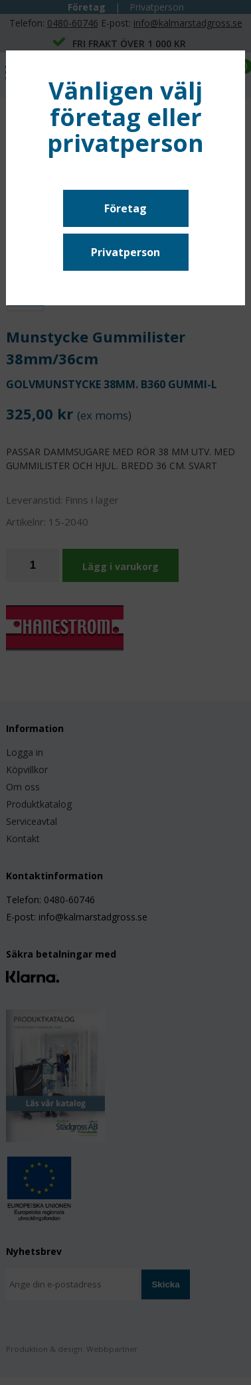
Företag (125, 208)
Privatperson (125, 252)
